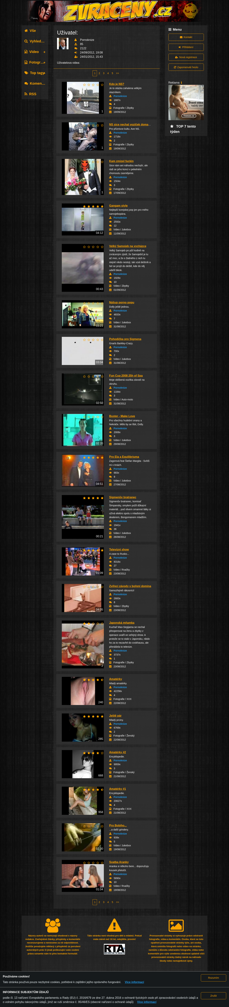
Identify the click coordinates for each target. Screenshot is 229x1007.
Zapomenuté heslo (186, 67)
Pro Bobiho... (118, 825)
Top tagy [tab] (34, 73)
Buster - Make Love (122, 416)
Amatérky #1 (117, 788)
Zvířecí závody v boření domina (130, 586)
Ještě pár (115, 715)
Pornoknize (120, 96)
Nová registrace (186, 57)
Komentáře (36, 83)
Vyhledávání (37, 41)
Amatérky (115, 679)
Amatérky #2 (117, 752)
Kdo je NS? (116, 84)
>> (117, 73)
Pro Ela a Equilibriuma (124, 456)
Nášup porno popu (121, 302)
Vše (30, 31)
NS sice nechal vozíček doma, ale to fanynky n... (141, 124)
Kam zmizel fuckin (121, 161)
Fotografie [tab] (35, 62)
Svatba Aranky (119, 862)
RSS (30, 94)
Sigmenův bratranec (122, 497)
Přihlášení (186, 47)
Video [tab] (31, 52)
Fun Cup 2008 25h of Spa (126, 375)
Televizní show (119, 549)
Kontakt (186, 37)
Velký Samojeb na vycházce (127, 246)
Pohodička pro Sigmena (125, 339)
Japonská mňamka (121, 622)
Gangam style (118, 205)
